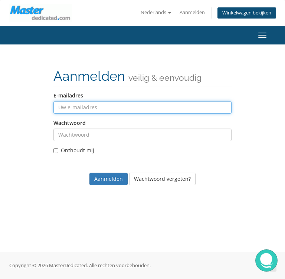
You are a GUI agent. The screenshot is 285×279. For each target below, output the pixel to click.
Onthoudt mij (73, 150)
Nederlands (156, 12)
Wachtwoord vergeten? (162, 178)
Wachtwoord (69, 122)
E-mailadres (68, 95)
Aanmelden (192, 12)
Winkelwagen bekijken (246, 13)
